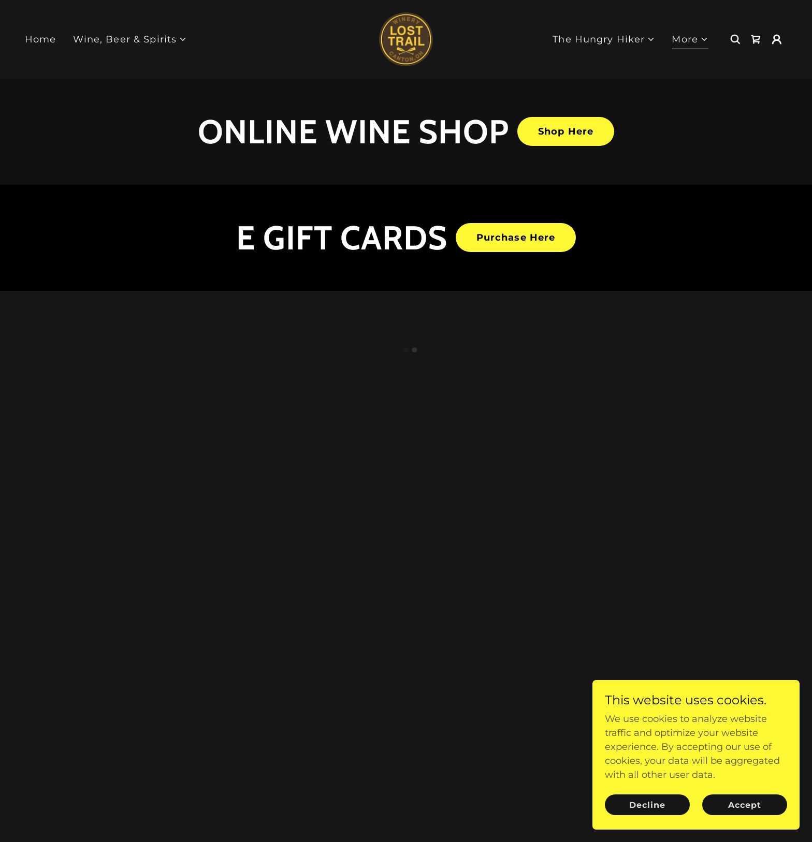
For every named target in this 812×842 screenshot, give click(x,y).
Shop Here (565, 131)
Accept (744, 805)
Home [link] (40, 39)
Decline (647, 805)
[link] (406, 39)
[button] (130, 40)
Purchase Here (516, 237)
